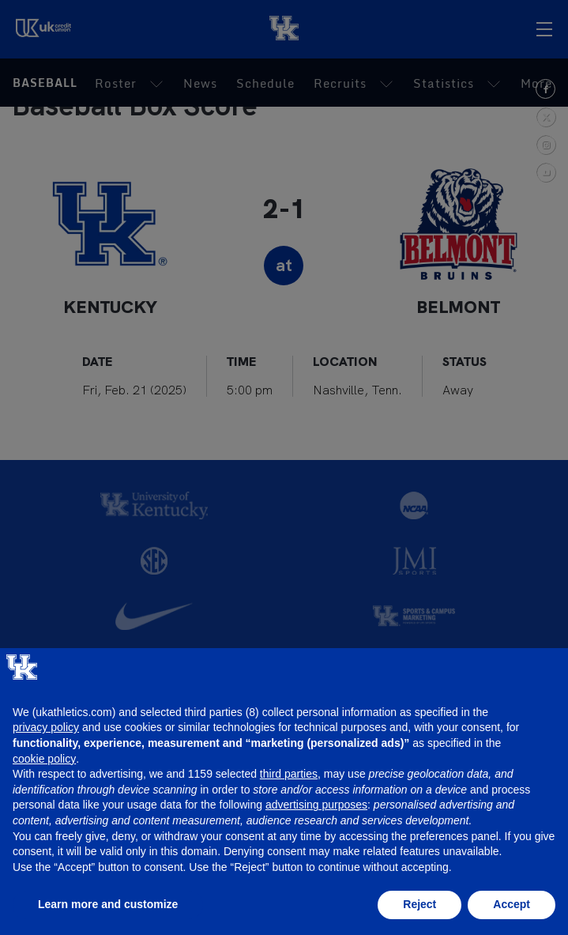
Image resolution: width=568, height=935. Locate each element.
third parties (289, 773)
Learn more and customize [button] (108, 904)
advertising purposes (316, 804)
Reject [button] (419, 904)
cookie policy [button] (44, 758)
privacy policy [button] (46, 727)
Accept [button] (511, 904)
